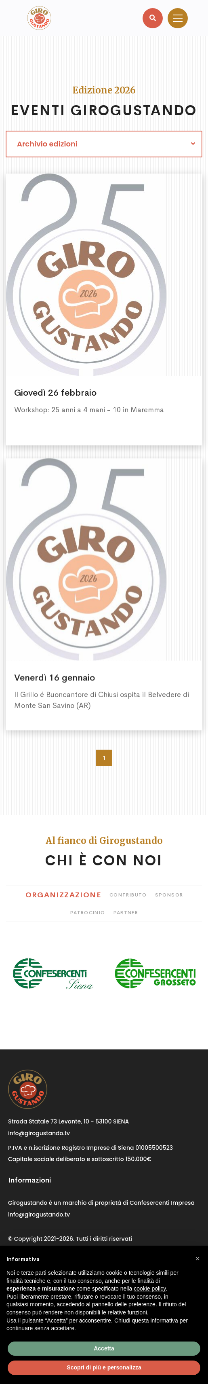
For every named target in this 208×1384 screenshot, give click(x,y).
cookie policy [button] (150, 1288)
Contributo (128, 895)
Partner (126, 912)
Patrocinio (87, 912)
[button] (197, 1258)
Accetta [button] (104, 1348)
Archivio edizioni (47, 144)
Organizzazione (63, 894)
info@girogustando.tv (39, 1133)
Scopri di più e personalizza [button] (104, 1367)
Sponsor (169, 895)
